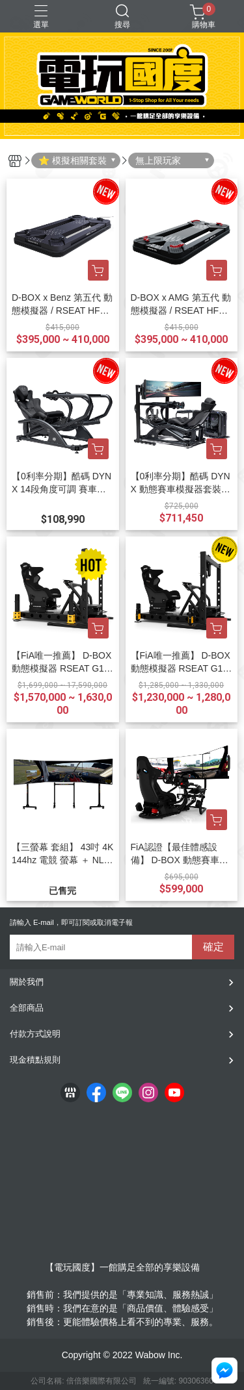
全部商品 (27, 1008)
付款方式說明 (35, 1034)
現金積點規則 (35, 1060)
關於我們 (27, 982)
